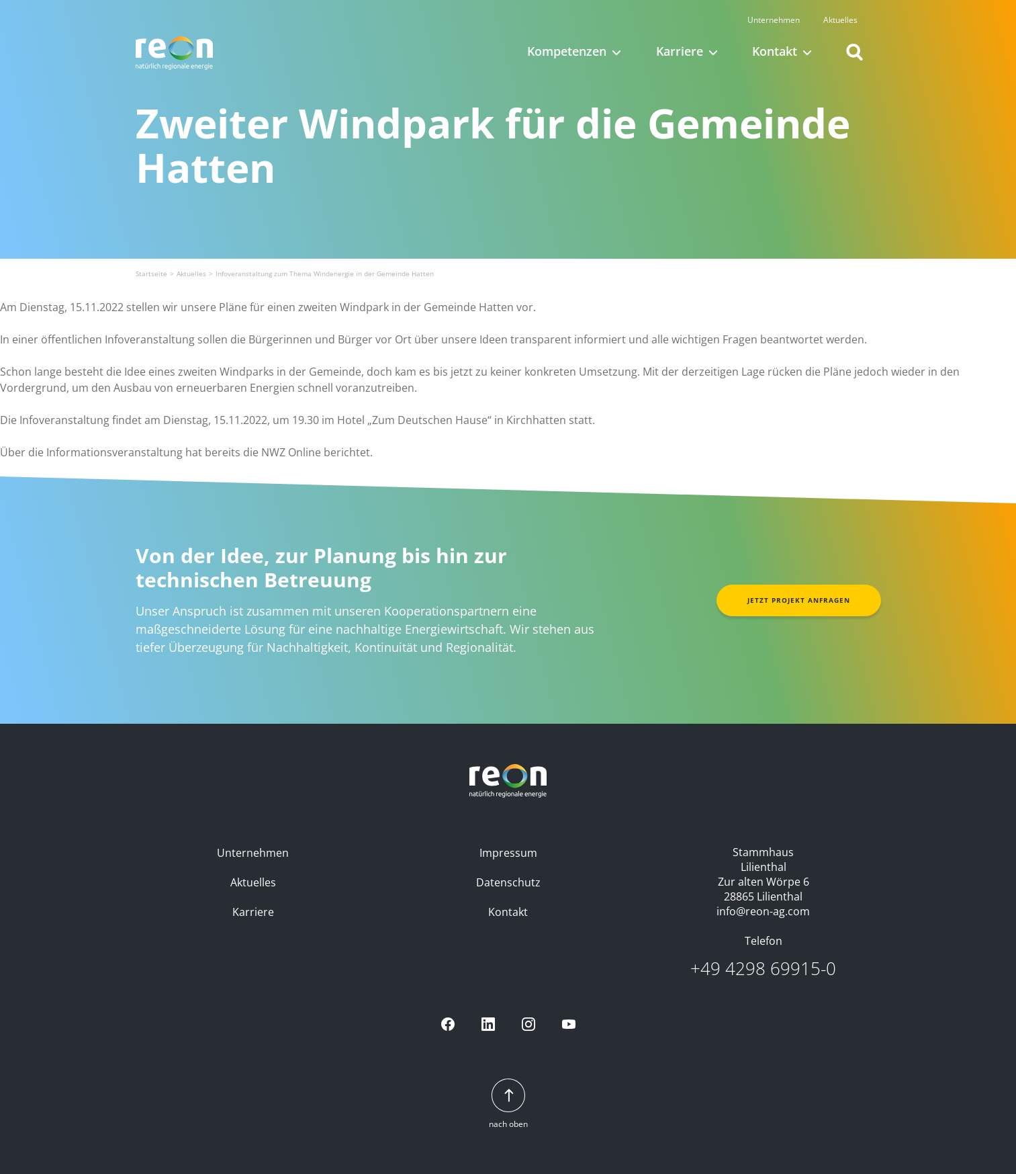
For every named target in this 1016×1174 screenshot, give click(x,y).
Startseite (151, 273)
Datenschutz (508, 882)
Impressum (508, 852)
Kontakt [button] (774, 47)
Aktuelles (846, 16)
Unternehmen (779, 16)
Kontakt (508, 912)
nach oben (508, 1104)
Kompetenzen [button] (566, 47)
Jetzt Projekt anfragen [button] (798, 600)
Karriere (253, 912)
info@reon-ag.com (763, 911)
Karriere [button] (679, 47)
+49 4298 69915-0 (763, 968)
